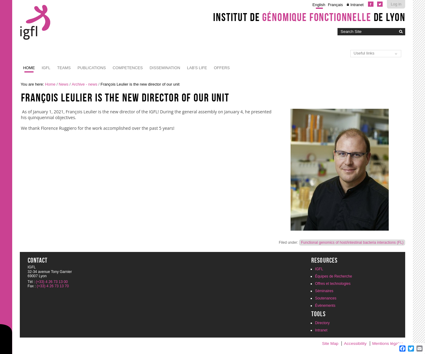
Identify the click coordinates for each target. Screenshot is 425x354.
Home (29, 67)
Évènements (325, 305)
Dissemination (165, 67)
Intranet (356, 4)
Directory (322, 323)
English (318, 4)
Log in (396, 4)
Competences (128, 67)
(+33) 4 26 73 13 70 (53, 286)
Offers (222, 67)
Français (335, 4)
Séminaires (324, 291)
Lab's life (197, 67)
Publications (91, 67)
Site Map (330, 343)
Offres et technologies (333, 283)
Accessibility (355, 343)
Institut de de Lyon (309, 17)
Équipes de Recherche (333, 276)
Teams (64, 67)
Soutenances (325, 298)
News (64, 84)
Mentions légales (387, 343)
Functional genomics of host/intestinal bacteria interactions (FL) (352, 242)
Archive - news (84, 84)
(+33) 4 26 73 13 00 (52, 282)
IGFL (46, 67)
